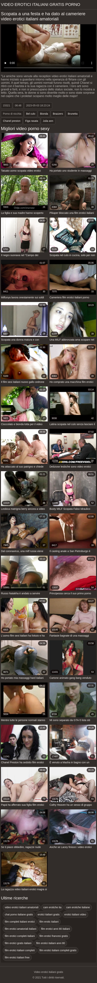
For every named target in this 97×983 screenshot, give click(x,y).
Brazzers (58, 113)
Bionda (44, 113)
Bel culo (30, 113)
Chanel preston (11, 120)
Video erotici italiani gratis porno (40, 4)
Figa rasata (31, 120)
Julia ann (48, 120)
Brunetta (72, 113)
